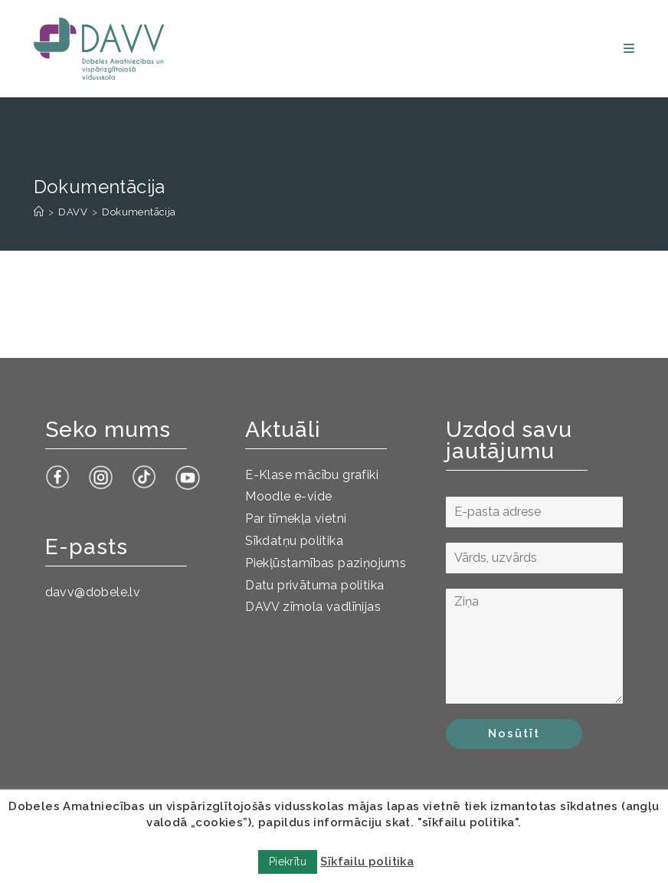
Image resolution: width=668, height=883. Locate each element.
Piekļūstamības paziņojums (325, 563)
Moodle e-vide (288, 496)
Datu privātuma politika (314, 585)
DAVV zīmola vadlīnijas (313, 606)
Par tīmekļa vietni (295, 518)
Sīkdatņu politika (294, 540)
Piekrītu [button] (287, 861)
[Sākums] (39, 212)
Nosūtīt (514, 733)
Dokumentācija (138, 212)
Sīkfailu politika (367, 861)
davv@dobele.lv (93, 592)
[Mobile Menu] (629, 48)
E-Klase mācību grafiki (311, 475)
